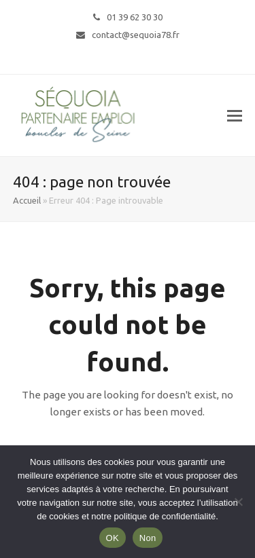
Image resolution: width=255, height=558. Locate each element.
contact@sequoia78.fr (136, 34)
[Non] (238, 501)
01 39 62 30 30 (135, 17)
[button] (234, 115)
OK (112, 538)
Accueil (27, 200)
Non (147, 538)
